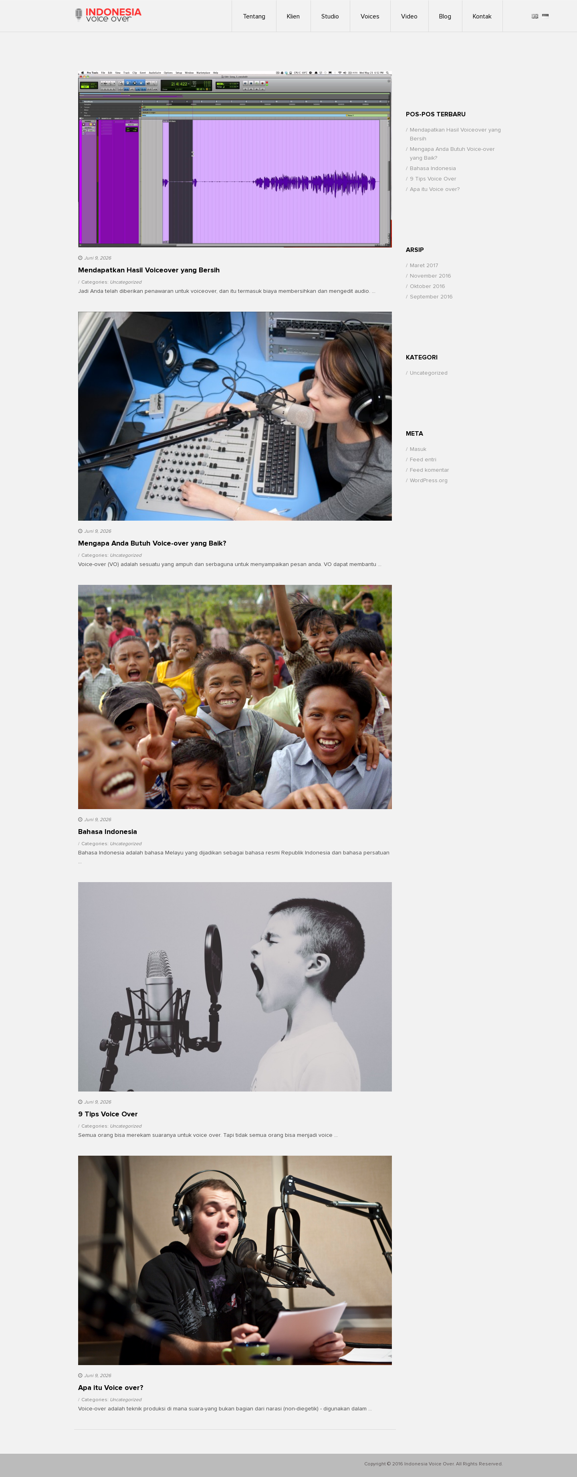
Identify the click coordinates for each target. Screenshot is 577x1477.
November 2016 (430, 276)
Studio (330, 16)
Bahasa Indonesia (433, 168)
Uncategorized (125, 282)
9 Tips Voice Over (433, 179)
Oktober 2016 (427, 286)
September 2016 (431, 297)
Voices (370, 16)
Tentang (254, 16)
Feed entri (423, 460)
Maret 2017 (424, 265)
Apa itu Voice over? (435, 189)
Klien (293, 16)
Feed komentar (429, 470)
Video (409, 16)
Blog (445, 16)
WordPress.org (429, 480)
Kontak (482, 16)
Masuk (418, 449)
